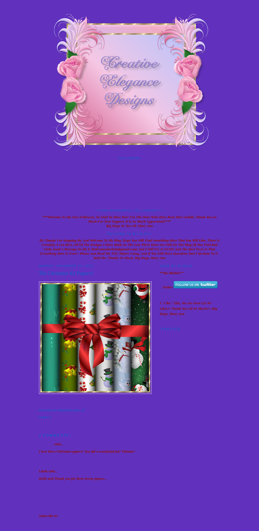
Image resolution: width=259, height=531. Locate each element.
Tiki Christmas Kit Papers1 (66, 273)
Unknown (46, 444)
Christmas (62, 417)
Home (95, 506)
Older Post (144, 506)
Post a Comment (51, 498)
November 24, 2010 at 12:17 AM (71, 486)
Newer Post (47, 506)
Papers (80, 417)
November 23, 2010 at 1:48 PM (70, 459)
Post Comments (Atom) (76, 516)
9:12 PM (92, 410)
